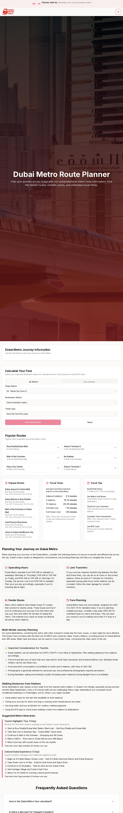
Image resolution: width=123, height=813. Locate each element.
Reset (89, 422)
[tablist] (61, 381)
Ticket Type (10, 409)
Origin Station (11, 386)
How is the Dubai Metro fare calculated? (61, 801)
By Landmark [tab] (89, 382)
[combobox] (61, 391)
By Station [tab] (33, 382)
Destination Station (13, 397)
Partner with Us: (66, 2)
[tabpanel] (61, 401)
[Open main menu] (118, 11)
